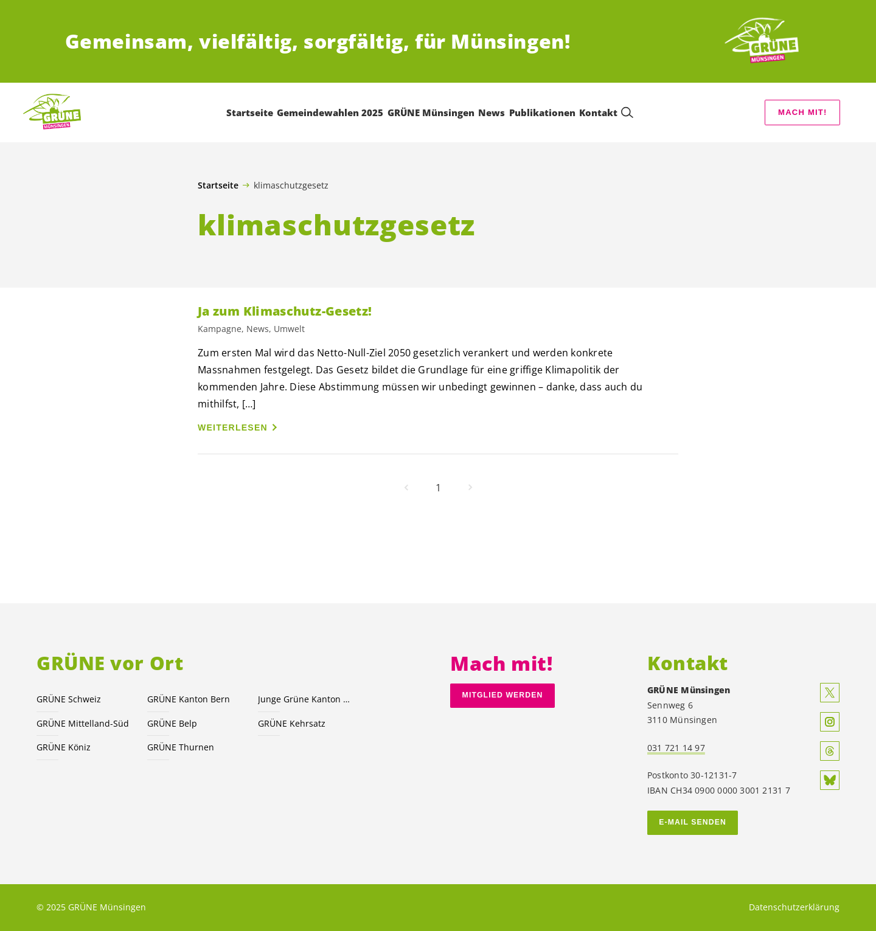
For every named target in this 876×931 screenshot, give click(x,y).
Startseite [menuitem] (249, 112)
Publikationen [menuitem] (542, 112)
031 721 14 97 (676, 747)
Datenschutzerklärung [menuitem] (794, 907)
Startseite (218, 185)
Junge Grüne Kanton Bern (306, 699)
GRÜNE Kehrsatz (291, 723)
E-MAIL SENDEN (692, 822)
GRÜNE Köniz (63, 747)
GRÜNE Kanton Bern (188, 699)
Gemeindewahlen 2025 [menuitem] (330, 112)
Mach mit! (802, 112)
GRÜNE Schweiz (68, 699)
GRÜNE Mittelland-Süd (82, 723)
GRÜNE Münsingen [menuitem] (431, 112)
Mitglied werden (502, 695)
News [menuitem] (491, 112)
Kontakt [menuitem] (598, 112)
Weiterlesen (233, 427)
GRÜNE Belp (172, 723)
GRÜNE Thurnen (180, 747)
